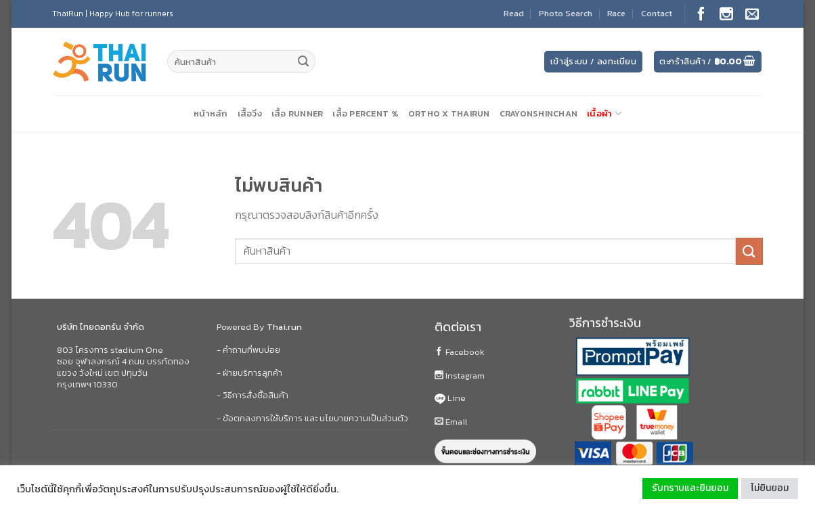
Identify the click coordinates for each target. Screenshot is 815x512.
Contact (656, 13)
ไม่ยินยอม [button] (770, 488)
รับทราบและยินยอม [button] (690, 488)
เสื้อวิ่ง (250, 113)
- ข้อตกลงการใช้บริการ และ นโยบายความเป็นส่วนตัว (312, 418)
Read (514, 13)
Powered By (259, 326)
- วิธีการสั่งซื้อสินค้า (252, 395)
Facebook (460, 351)
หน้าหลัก (211, 113)
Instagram (460, 375)
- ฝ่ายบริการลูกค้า (249, 372)
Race (616, 13)
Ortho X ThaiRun (449, 113)
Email (451, 421)
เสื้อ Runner (297, 113)
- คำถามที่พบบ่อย (248, 349)
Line (450, 397)
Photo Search (565, 13)
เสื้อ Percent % (365, 113)
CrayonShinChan (539, 113)
